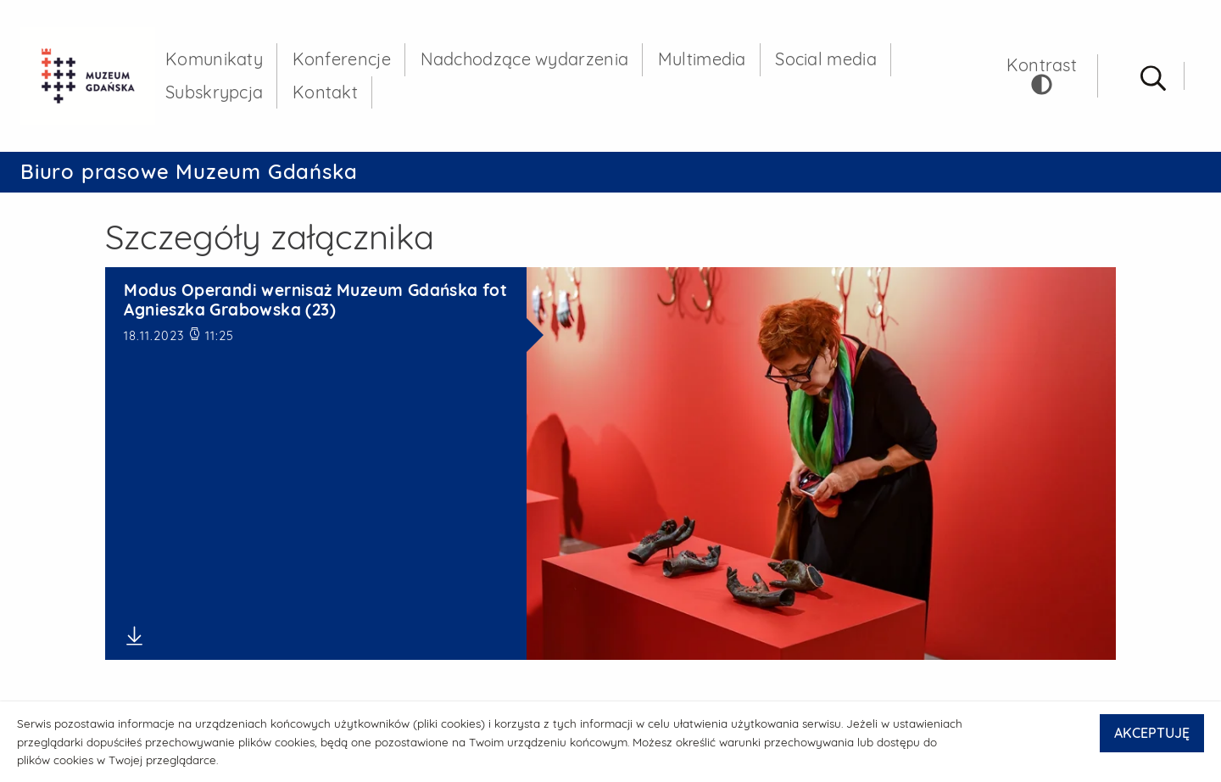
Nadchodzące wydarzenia (525, 59)
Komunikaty (214, 59)
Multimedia (702, 59)
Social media (826, 59)
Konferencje (342, 59)
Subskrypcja (214, 92)
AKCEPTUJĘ (1152, 732)
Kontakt (325, 92)
